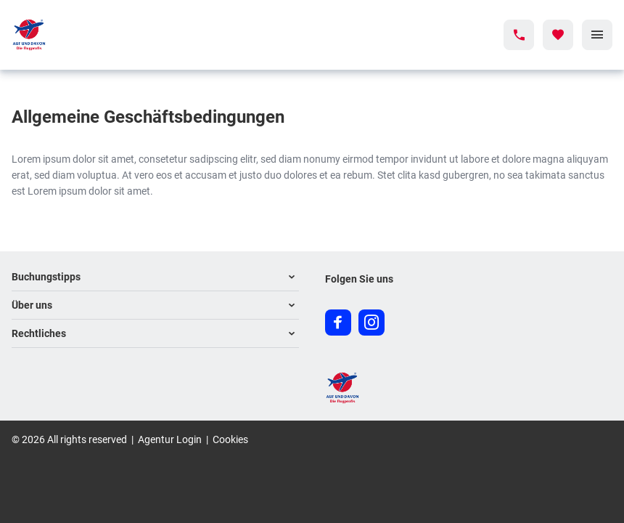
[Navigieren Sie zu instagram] (371, 322)
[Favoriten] (558, 35)
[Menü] (597, 35)
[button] (155, 277)
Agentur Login (170, 439)
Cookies (230, 439)
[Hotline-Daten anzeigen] (519, 35)
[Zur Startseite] (76, 34)
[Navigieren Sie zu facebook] (338, 322)
